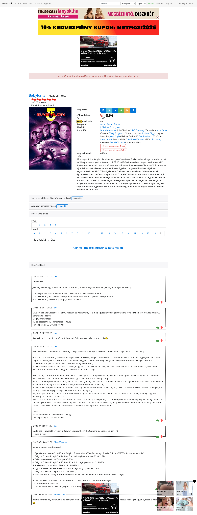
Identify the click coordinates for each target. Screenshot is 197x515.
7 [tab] (72, 233)
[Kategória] (128, 3)
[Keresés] (110, 3)
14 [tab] (115, 233)
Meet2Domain (60, 442)
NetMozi (7, 3)
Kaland (110, 124)
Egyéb (47, 3)
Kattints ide (77, 198)
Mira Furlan (162, 130)
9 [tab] (82, 233)
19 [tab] (148, 233)
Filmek (18, 3)
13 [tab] (109, 233)
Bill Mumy (156, 139)
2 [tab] (39, 225)
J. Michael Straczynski (110, 127)
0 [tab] (34, 233)
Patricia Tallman (117, 142)
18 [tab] (141, 233)
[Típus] (141, 3)
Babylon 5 (37, 95)
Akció (102, 124)
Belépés (160, 3)
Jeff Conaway (138, 130)
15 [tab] (122, 233)
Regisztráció (171, 3)
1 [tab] (34, 225)
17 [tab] (135, 233)
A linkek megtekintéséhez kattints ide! (98, 247)
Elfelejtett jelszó (186, 3)
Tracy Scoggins (116, 133)
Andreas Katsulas (136, 139)
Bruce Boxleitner (108, 130)
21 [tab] (161, 233)
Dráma (117, 124)
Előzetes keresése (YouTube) (113, 146)
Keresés (151, 3)
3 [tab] (44, 225)
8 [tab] (77, 233)
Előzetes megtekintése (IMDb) (114, 150)
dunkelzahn (59, 494)
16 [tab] (128, 233)
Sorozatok (27, 3)
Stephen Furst (145, 136)
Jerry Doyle (115, 136)
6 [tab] (66, 233)
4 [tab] (50, 225)
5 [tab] (55, 225)
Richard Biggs (148, 133)
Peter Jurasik (106, 139)
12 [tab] (102, 233)
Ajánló (37, 3)
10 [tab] (89, 233)
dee (56, 276)
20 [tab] (155, 233)
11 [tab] (95, 233)
